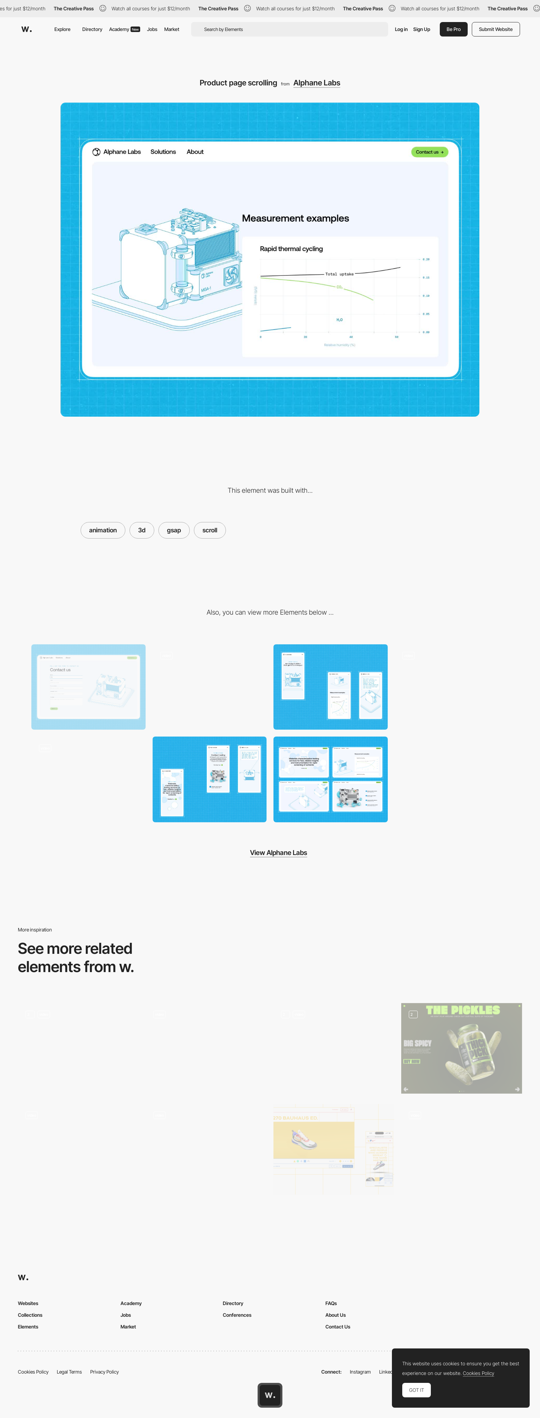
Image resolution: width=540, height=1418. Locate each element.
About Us (335, 1315)
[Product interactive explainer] (88, 779)
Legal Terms (69, 1372)
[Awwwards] (26, 29)
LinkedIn (388, 1372)
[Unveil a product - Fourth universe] (333, 1048)
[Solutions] (206, 1149)
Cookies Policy (33, 1372)
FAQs (331, 1303)
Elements (28, 1327)
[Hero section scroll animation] (210, 687)
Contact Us (337, 1327)
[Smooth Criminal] (78, 1048)
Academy (124, 29)
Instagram (360, 1372)
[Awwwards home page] (270, 1395)
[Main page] (78, 1149)
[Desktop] (330, 779)
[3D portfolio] (206, 1048)
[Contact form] (88, 687)
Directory (92, 29)
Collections (30, 1315)
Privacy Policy (104, 1372)
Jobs (152, 29)
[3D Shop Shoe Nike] (333, 1149)
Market (171, 29)
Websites (28, 1303)
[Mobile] (330, 687)
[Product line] (461, 1149)
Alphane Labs (316, 82)
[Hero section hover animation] (452, 687)
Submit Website (496, 29)
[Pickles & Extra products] (461, 1048)
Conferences (237, 1315)
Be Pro (454, 29)
